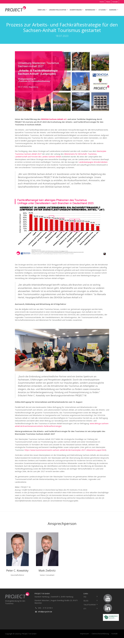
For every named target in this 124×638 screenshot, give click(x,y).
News (108, 2)
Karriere (112, 10)
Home (102, 2)
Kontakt (115, 2)
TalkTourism (90, 604)
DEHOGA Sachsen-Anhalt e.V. (54, 119)
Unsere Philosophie (57, 10)
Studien (102, 10)
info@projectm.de (45, 611)
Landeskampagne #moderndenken (93, 162)
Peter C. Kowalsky (17, 570)
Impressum (84, 634)
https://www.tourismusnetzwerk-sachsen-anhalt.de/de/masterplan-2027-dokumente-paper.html (65, 450)
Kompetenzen (76, 10)
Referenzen (90, 10)
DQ (85, 597)
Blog (86, 600)
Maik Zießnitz (47, 570)
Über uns (41, 10)
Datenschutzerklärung (100, 634)
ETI (85, 608)
